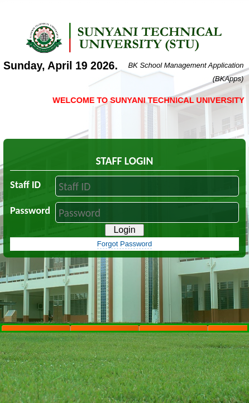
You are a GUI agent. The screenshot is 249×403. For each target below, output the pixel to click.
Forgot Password (124, 244)
